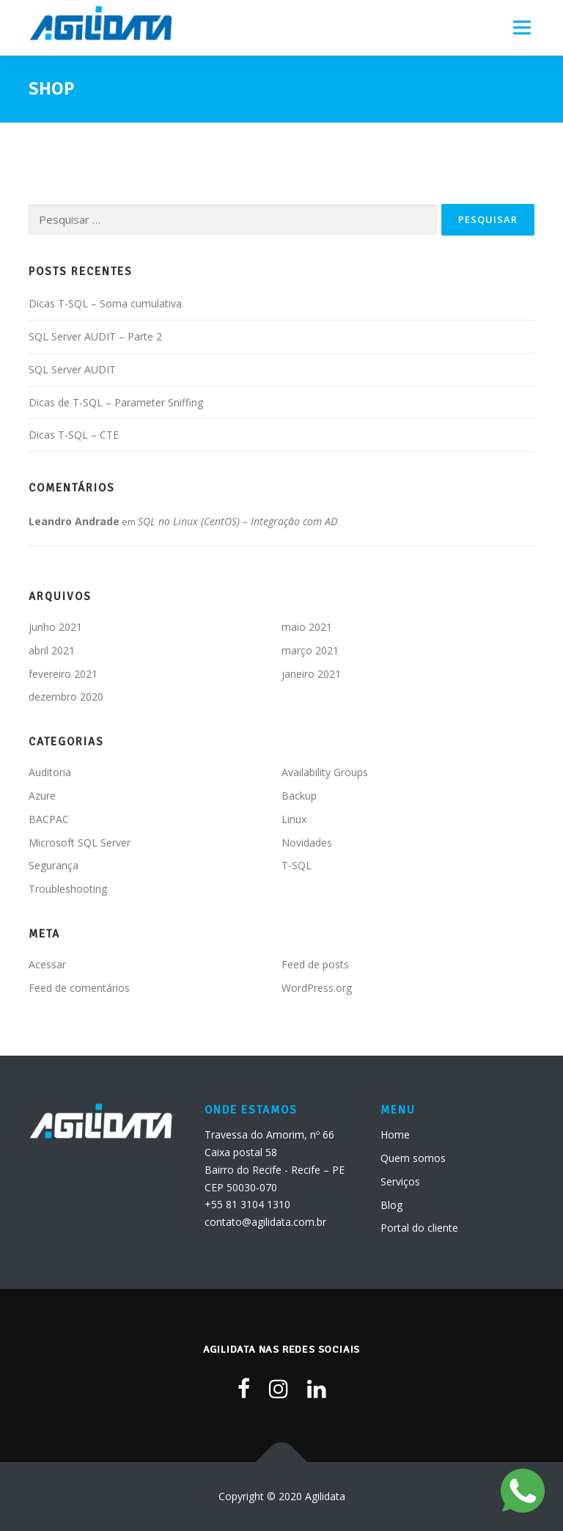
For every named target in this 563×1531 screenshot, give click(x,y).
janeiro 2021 (311, 674)
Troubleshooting (68, 889)
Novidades (307, 842)
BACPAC (49, 819)
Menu (521, 27)
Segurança (53, 865)
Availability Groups (325, 772)
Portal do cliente (419, 1228)
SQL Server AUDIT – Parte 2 (95, 336)
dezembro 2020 (66, 697)
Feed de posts (315, 964)
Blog (391, 1205)
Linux (294, 819)
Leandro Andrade (74, 521)
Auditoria (50, 772)
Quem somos (413, 1158)
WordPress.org (317, 988)
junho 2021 (55, 627)
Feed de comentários (79, 988)
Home (395, 1134)
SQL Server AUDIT (72, 369)
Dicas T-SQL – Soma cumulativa (105, 303)
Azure (42, 796)
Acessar (47, 964)
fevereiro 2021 (63, 674)
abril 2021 (52, 650)
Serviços (400, 1181)
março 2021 (310, 650)
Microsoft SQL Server (79, 842)
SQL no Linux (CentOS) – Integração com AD (237, 521)
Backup (299, 796)
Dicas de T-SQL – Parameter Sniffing (116, 402)
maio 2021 (307, 627)
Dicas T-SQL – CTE (74, 435)
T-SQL (297, 865)
